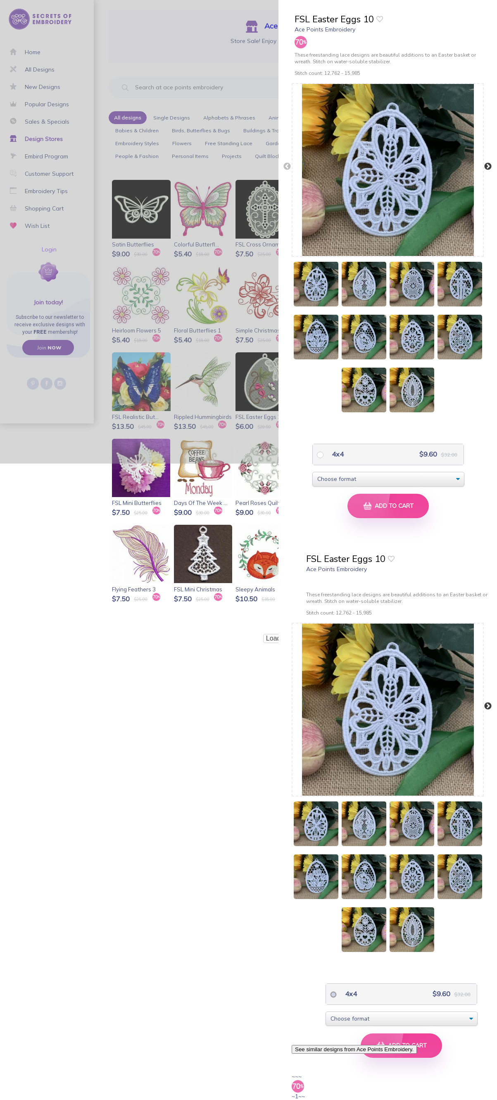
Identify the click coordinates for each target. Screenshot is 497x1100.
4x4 (337, 454)
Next (488, 167)
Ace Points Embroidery (325, 29)
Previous (287, 167)
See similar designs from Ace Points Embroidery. (354, 1049)
